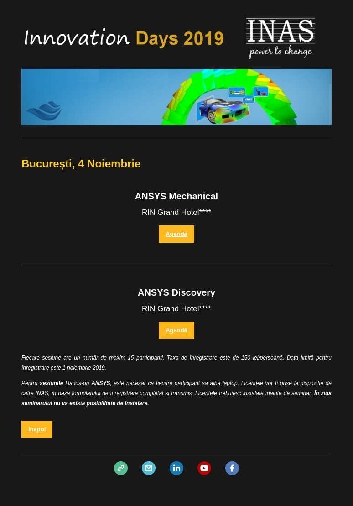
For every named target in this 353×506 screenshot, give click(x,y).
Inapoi (37, 429)
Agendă (176, 233)
